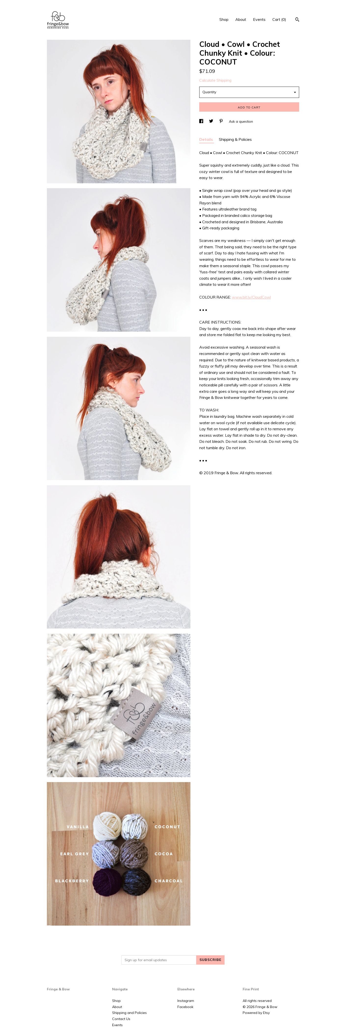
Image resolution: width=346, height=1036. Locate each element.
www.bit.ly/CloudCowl (251, 297)
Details (206, 139)
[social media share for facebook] (201, 121)
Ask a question (241, 121)
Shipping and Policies (129, 1012)
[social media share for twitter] (211, 121)
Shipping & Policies (235, 139)
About (240, 19)
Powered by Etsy (256, 1012)
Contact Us (121, 1019)
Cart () (279, 19)
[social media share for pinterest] (221, 121)
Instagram (185, 1000)
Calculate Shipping (215, 80)
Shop (223, 19)
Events (259, 19)
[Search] (297, 20)
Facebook (185, 1007)
